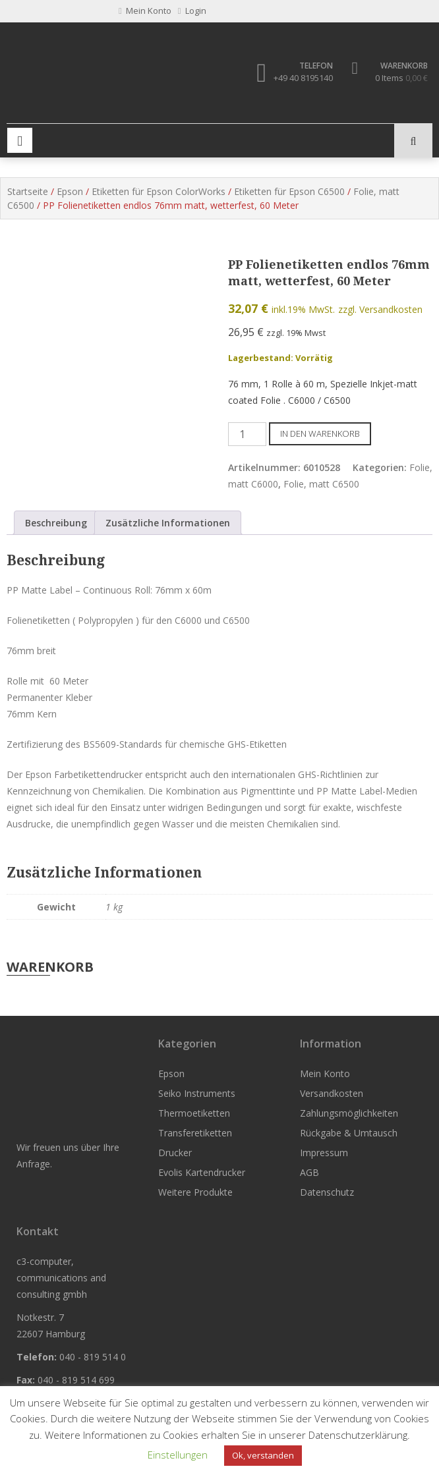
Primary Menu (20, 140)
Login (192, 10)
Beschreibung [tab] (56, 522)
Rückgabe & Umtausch (348, 1133)
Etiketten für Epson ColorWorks (158, 191)
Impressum (324, 1152)
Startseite (27, 191)
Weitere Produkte (195, 1192)
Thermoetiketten (194, 1113)
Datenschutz (327, 1192)
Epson (70, 191)
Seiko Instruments (196, 1093)
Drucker (175, 1152)
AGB (309, 1172)
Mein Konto (325, 1073)
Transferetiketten (195, 1133)
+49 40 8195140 (303, 78)
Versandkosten (331, 1093)
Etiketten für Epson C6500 (289, 191)
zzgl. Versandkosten (380, 309)
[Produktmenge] (247, 434)
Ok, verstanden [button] (263, 1455)
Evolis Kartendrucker (201, 1172)
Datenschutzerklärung (357, 1434)
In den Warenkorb (320, 433)
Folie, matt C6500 (321, 484)
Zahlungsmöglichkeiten (349, 1113)
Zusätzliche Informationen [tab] (167, 522)
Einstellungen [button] (178, 1454)
